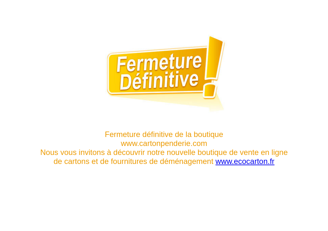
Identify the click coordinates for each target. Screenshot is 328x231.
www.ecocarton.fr (245, 161)
